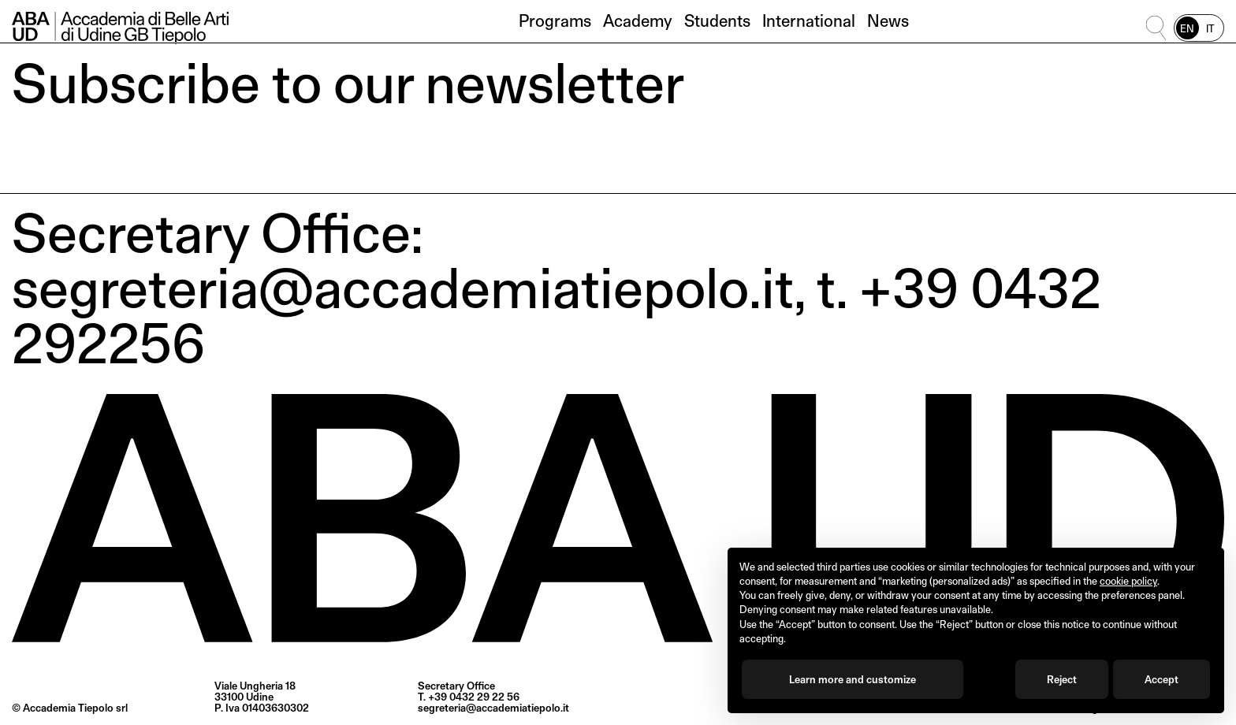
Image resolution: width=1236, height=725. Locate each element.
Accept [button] (1161, 679)
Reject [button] (1062, 679)
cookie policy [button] (1128, 580)
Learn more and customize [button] (852, 679)
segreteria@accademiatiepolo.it (493, 707)
